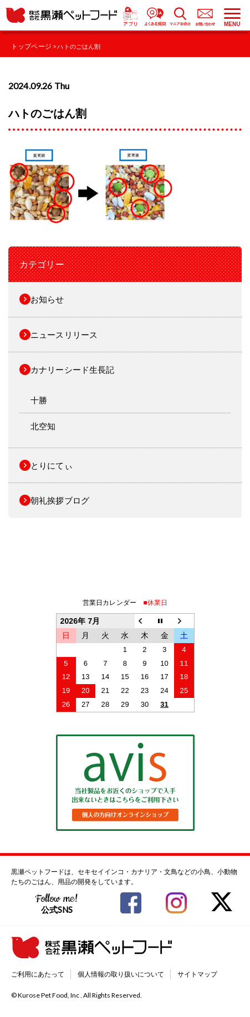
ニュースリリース (64, 335)
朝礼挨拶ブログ (59, 500)
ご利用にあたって (37, 974)
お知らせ (47, 299)
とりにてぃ (51, 465)
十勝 (38, 400)
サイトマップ (197, 974)
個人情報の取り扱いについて (121, 974)
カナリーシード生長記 (72, 369)
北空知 (42, 426)
